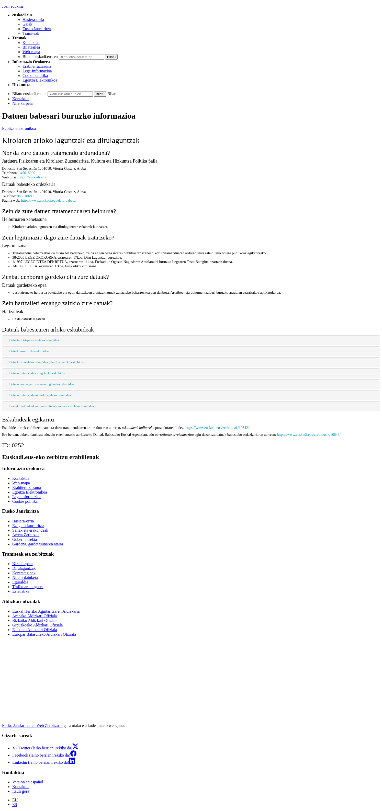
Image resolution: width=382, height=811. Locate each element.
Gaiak (27, 24)
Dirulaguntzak (24, 568)
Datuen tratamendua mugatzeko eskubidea (37, 373)
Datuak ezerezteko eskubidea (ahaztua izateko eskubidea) (47, 362)
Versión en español (27, 782)
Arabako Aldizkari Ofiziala (34, 616)
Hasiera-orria (33, 19)
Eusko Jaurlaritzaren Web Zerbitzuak (32, 725)
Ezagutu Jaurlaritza (28, 525)
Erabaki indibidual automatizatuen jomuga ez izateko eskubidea (51, 406)
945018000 (27, 173)
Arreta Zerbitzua (25, 535)
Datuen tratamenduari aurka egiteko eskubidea (40, 395)
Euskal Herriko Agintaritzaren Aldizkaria (46, 611)
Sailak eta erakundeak (30, 530)
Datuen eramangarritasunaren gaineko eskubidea (41, 384)
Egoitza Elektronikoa (40, 80)
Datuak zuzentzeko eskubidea (29, 351)
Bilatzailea (31, 47)
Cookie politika (35, 75)
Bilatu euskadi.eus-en (40, 56)
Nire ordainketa (25, 577)
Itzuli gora (20, 791)
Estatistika (20, 591)
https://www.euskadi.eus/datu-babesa (48, 200)
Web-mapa (31, 52)
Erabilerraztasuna (37, 66)
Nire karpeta (22, 103)
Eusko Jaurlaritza (37, 29)
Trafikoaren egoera (27, 587)
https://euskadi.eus (32, 177)
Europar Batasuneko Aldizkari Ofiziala (44, 634)
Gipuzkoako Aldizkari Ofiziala (37, 625)
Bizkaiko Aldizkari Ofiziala (35, 620)
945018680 (25, 196)
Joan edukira (12, 6)
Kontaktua (31, 42)
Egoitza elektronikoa (19, 128)
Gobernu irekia (24, 539)
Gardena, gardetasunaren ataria (37, 544)
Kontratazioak (24, 573)
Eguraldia (20, 582)
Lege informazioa (26, 497)
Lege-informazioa (37, 71)
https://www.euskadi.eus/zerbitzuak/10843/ (308, 434)
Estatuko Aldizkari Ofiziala (34, 629)
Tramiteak (31, 33)
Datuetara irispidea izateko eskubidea (34, 340)
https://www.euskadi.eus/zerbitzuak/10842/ (217, 428)
